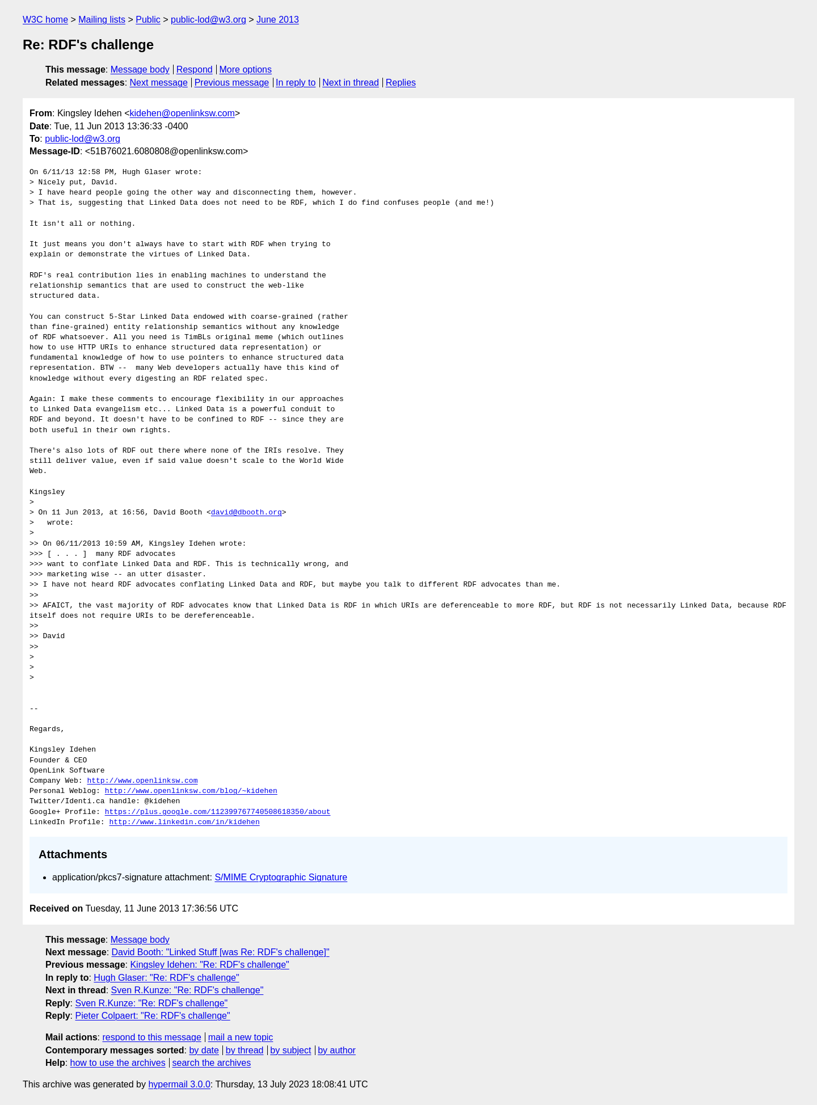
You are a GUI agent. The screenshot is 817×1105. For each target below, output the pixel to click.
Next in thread (350, 82)
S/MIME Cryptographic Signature (280, 877)
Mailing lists (101, 19)
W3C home (45, 19)
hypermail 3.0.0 (179, 1084)
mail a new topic (240, 1037)
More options (246, 69)
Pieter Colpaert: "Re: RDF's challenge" (152, 1015)
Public (148, 19)
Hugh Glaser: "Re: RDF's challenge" (166, 977)
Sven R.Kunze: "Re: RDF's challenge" (187, 990)
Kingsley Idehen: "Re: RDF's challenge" (209, 964)
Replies (401, 82)
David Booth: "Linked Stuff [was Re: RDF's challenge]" (221, 952)
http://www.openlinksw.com (142, 781)
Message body (140, 69)
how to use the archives (118, 1063)
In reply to (295, 82)
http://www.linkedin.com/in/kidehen (184, 822)
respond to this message (151, 1037)
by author (337, 1050)
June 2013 (277, 19)
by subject (290, 1050)
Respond (194, 69)
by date (203, 1050)
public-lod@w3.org (208, 19)
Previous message (232, 82)
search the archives (211, 1063)
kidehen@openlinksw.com (182, 113)
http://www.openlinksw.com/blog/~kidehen (191, 791)
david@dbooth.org (246, 513)
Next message (159, 82)
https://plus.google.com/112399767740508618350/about (218, 812)
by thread (245, 1050)
